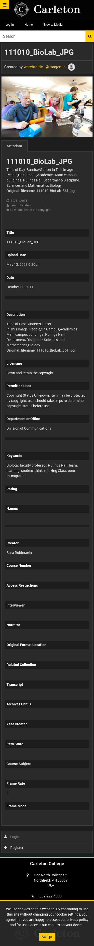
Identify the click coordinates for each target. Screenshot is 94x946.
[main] (47, 450)
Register (14, 847)
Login (12, 836)
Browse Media (53, 24)
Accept (47, 936)
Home (29, 24)
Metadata (14, 145)
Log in (10, 24)
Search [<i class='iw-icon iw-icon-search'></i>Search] (89, 36)
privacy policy (77, 919)
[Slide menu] (4, 4)
